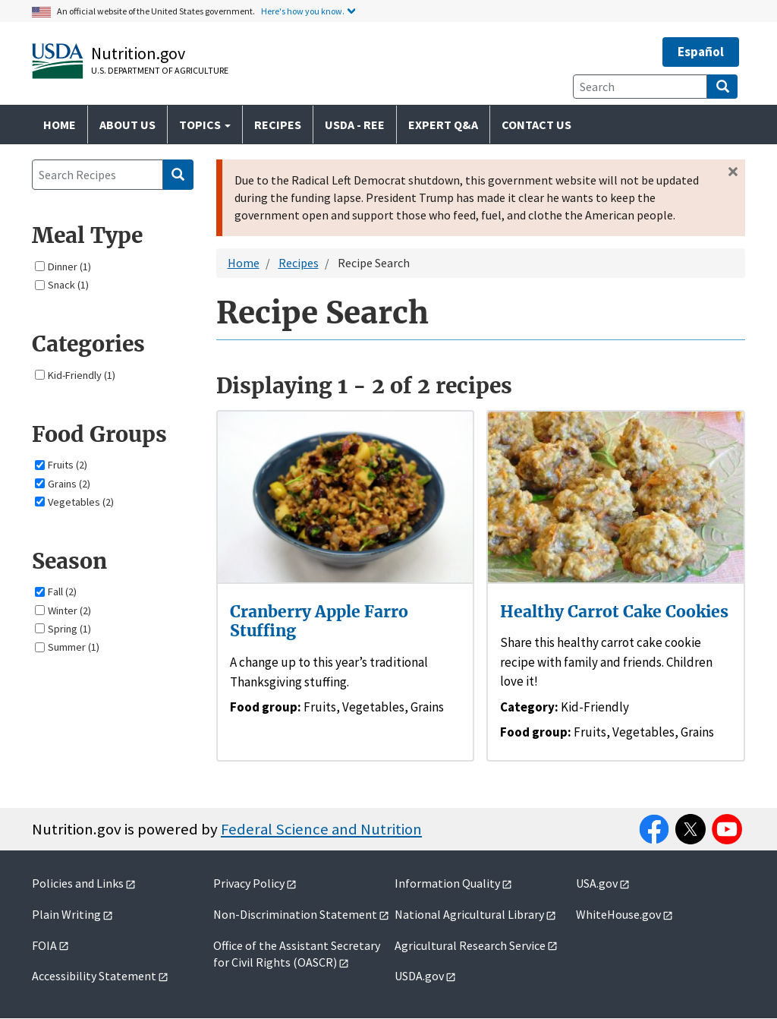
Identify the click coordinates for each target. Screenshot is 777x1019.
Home (59, 124)
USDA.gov (419, 975)
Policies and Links (78, 883)
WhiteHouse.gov (618, 914)
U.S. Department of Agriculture (159, 70)
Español (701, 51)
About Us (127, 124)
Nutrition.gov (138, 53)
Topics (205, 124)
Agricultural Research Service (470, 945)
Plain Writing (66, 914)
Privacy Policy (249, 883)
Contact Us (536, 124)
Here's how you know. (302, 11)
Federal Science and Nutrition (321, 829)
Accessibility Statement (94, 975)
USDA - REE (355, 124)
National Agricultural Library (469, 914)
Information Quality (447, 883)
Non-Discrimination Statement (295, 914)
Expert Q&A (443, 124)
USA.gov (597, 883)
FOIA (44, 945)
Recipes (277, 124)
